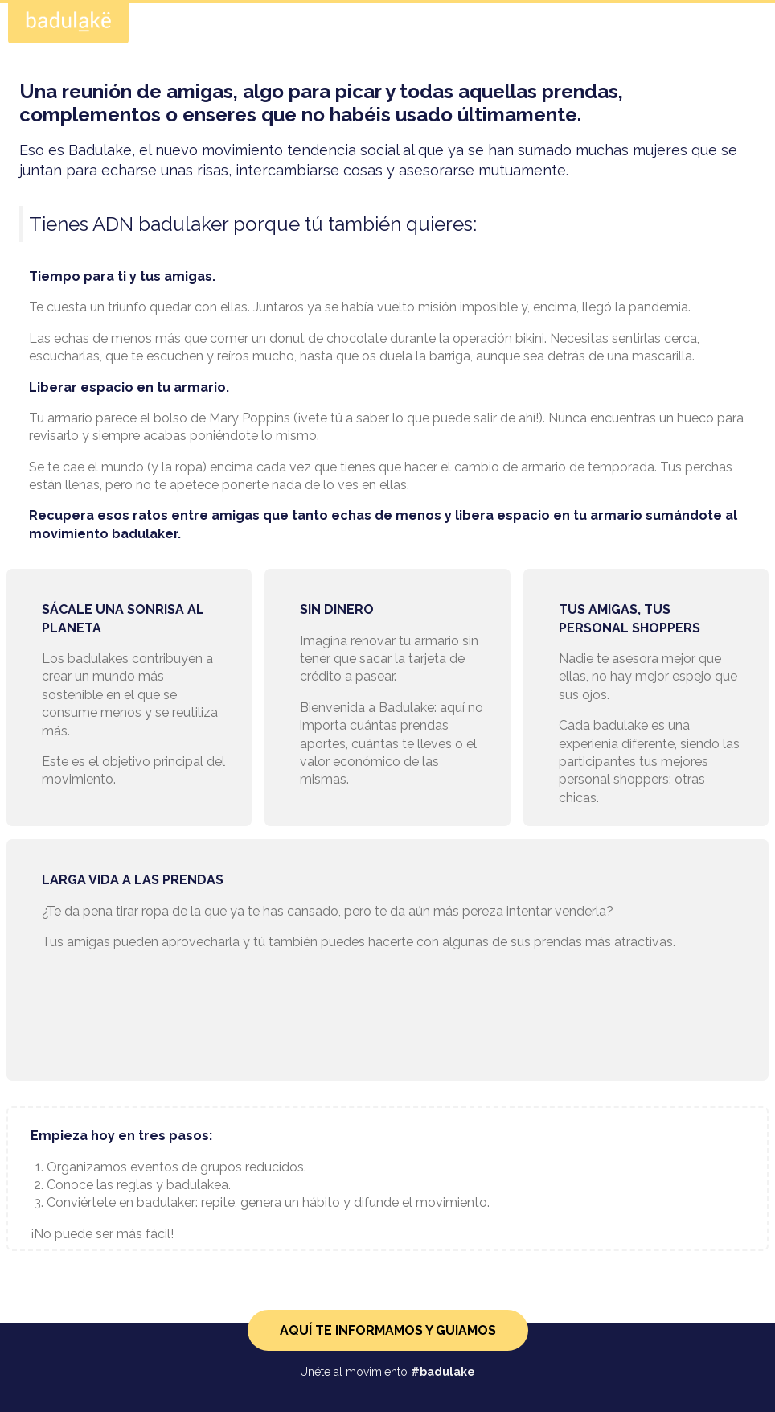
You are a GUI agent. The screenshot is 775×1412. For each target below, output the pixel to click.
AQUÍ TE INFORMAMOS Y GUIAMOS (388, 1330)
